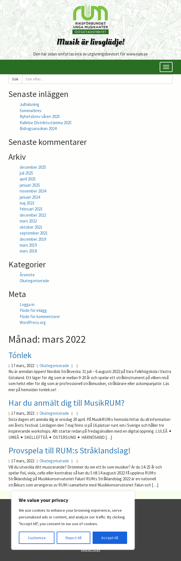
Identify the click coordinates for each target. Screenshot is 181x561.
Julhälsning (29, 104)
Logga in (27, 304)
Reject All (73, 537)
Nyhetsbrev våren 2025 (40, 116)
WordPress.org (33, 322)
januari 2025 (30, 185)
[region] (73, 520)
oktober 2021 (31, 227)
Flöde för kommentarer (40, 316)
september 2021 (34, 233)
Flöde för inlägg (33, 310)
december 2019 (33, 239)
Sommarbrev (31, 110)
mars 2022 (28, 221)
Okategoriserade (34, 280)
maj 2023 (27, 203)
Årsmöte (27, 274)
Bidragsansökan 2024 (38, 128)
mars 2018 (28, 251)
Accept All (109, 537)
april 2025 (28, 179)
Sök (15, 79)
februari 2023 (31, 209)
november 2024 (33, 191)
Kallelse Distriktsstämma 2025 (46, 122)
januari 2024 (30, 197)
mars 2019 (28, 245)
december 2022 (33, 215)
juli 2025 (26, 173)
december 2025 (33, 167)
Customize (37, 537)
